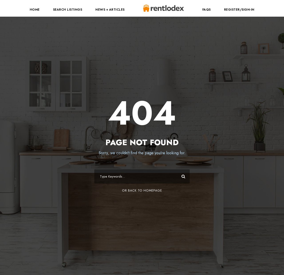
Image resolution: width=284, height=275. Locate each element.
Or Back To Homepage (142, 190)
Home (35, 9)
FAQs (206, 9)
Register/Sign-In (239, 9)
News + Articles (110, 9)
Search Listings (67, 9)
